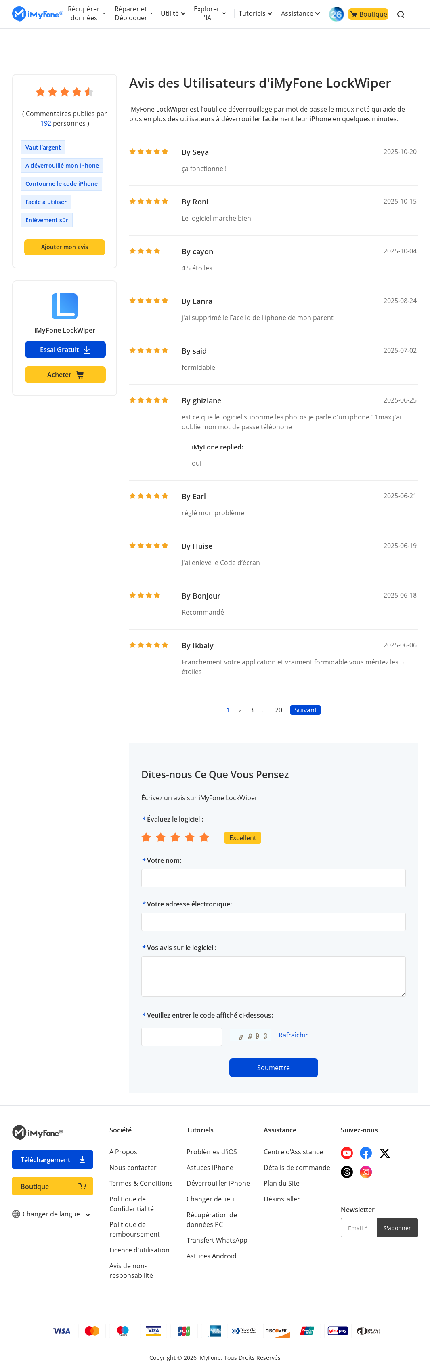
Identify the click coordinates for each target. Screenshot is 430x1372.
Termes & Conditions (141, 1183)
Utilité (170, 13)
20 (278, 710)
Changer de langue (51, 1214)
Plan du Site (282, 1183)
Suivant (305, 710)
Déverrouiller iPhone (218, 1183)
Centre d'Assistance (293, 1151)
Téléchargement (45, 1159)
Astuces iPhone (210, 1167)
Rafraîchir (293, 1035)
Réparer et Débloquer (131, 13)
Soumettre (273, 1067)
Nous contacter (133, 1167)
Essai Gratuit (65, 349)
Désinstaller (282, 1199)
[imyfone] (37, 14)
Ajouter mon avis (64, 247)
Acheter (65, 374)
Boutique (368, 14)
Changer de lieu (210, 1199)
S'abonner (397, 1228)
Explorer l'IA (207, 13)
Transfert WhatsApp (217, 1240)
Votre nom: (164, 860)
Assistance (297, 13)
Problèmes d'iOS (212, 1151)
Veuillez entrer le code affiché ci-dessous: (210, 1015)
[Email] (359, 1227)
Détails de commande (297, 1167)
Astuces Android (212, 1256)
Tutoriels (252, 13)
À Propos (123, 1151)
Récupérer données (84, 13)
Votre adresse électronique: (189, 904)
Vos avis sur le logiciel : (181, 947)
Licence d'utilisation (139, 1250)
